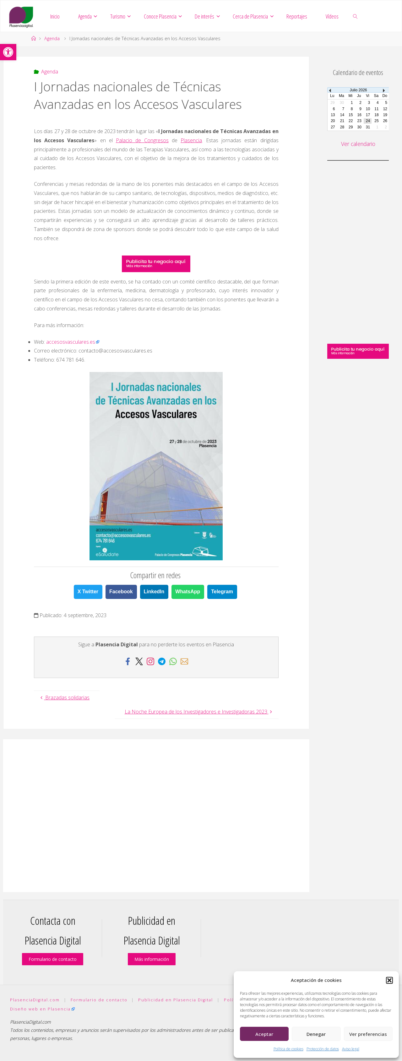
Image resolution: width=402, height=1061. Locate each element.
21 (342, 121)
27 (333, 127)
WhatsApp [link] (187, 592)
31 (368, 127)
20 (333, 121)
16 (359, 115)
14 (342, 115)
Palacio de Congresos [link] (142, 140)
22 (351, 121)
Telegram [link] (222, 592)
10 (368, 109)
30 (359, 127)
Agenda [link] (52, 39)
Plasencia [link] (191, 140)
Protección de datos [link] (323, 1049)
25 (376, 121)
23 (359, 121)
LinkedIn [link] (154, 592)
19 (385, 115)
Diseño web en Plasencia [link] (40, 1009)
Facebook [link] (121, 592)
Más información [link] (151, 959)
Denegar (316, 1034)
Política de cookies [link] (288, 1049)
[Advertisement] (156, 816)
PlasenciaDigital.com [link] (35, 1000)
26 (385, 121)
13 (333, 115)
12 (385, 109)
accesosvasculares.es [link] (70, 342)
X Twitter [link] (87, 592)
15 (351, 115)
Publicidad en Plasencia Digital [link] (175, 1000)
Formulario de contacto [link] (53, 959)
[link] (8, 52)
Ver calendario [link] (358, 144)
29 (351, 127)
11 (376, 109)
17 (368, 115)
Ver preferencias (368, 1034)
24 (368, 121)
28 (342, 127)
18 (376, 115)
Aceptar (264, 1034)
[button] (389, 980)
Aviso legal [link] (350, 1049)
